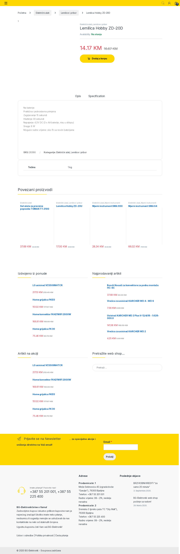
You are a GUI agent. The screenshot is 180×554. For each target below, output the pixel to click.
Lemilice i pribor (69, 12)
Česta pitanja (61, 535)
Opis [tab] (78, 96)
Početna (22, 12)
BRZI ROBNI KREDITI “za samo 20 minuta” (145, 485)
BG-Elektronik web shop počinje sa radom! (145, 500)
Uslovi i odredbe (25, 535)
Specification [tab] (96, 96)
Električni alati (42, 12)
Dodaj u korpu (99, 58)
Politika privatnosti (44, 535)
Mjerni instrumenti (112, 203)
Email (108, 441)
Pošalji (109, 456)
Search (163, 3)
